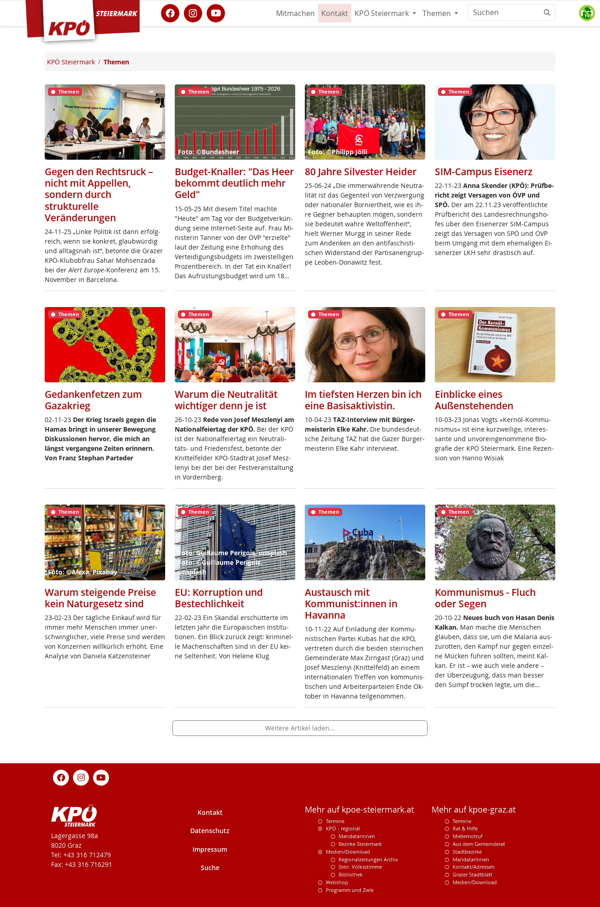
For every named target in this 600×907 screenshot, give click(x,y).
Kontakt (334, 13)
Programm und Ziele (350, 889)
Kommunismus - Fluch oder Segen (485, 598)
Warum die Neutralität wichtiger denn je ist (226, 400)
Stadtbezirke (467, 851)
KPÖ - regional (343, 828)
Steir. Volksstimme (360, 866)
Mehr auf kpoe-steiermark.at (359, 809)
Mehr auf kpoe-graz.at (474, 809)
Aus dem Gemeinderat (479, 843)
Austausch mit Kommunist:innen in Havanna (351, 603)
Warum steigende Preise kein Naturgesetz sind (100, 598)
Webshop (337, 882)
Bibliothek (351, 874)
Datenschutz (210, 830)
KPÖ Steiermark (383, 13)
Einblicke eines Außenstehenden (474, 400)
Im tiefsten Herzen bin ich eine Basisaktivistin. (363, 400)
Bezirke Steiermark (360, 843)
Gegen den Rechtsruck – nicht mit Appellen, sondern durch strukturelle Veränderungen (99, 194)
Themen (438, 13)
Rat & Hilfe (465, 828)
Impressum (210, 849)
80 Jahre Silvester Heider (361, 171)
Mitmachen (295, 13)
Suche (210, 867)
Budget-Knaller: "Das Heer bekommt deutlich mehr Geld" (234, 183)
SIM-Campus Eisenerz (483, 171)
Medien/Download (348, 851)
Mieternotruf (468, 836)
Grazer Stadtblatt (472, 874)
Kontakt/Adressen (474, 866)
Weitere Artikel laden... (300, 728)
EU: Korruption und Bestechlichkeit (219, 598)
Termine (335, 821)
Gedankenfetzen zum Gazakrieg (93, 400)
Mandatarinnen (357, 836)
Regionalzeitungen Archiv (368, 859)
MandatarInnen (471, 859)
